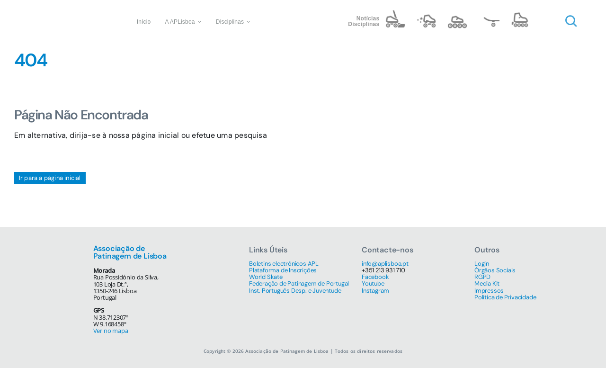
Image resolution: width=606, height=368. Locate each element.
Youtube (373, 283)
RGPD (482, 277)
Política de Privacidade (505, 297)
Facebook (375, 277)
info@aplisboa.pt (385, 264)
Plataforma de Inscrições (283, 270)
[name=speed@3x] (457, 14)
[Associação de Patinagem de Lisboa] (61, 8)
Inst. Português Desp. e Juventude (295, 291)
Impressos (489, 291)
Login (481, 264)
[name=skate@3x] (488, 14)
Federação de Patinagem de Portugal (299, 283)
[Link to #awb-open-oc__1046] (571, 21)
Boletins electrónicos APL (284, 264)
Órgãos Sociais (495, 270)
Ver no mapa (110, 330)
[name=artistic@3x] (426, 14)
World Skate (266, 277)
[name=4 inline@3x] (520, 14)
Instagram (375, 291)
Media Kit (486, 283)
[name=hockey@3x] (395, 14)
